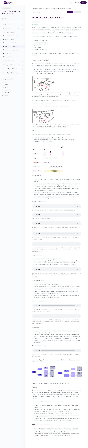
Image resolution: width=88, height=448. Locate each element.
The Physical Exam (54, 8)
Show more (5, 95)
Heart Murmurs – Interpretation (65, 8)
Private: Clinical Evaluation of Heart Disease (40, 8)
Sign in (77, 2)
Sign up (83, 2)
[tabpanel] (56, 231)
